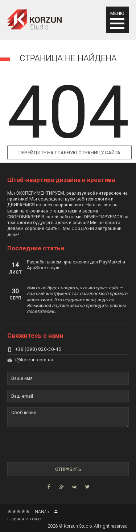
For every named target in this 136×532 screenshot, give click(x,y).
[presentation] (49, 444)
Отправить (68, 469)
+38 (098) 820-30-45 (34, 349)
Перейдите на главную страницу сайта (69, 152)
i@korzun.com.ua (30, 359)
